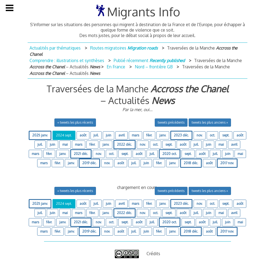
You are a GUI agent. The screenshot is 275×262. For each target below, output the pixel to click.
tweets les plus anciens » (210, 122)
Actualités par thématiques (55, 48)
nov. (200, 135)
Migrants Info (143, 11)
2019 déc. (89, 163)
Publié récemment (149, 60)
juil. (96, 135)
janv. (162, 135)
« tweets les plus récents (75, 122)
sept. (225, 135)
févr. (149, 135)
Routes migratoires (124, 48)
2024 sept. (64, 135)
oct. (212, 135)
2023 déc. (181, 135)
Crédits (153, 253)
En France (116, 66)
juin (108, 135)
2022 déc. (124, 144)
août (83, 135)
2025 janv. (40, 135)
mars (135, 135)
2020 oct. (169, 154)
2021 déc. (81, 154)
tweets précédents (171, 122)
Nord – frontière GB (154, 66)
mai (65, 144)
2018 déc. (191, 163)
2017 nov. (227, 163)
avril (121, 135)
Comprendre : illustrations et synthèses (67, 60)
